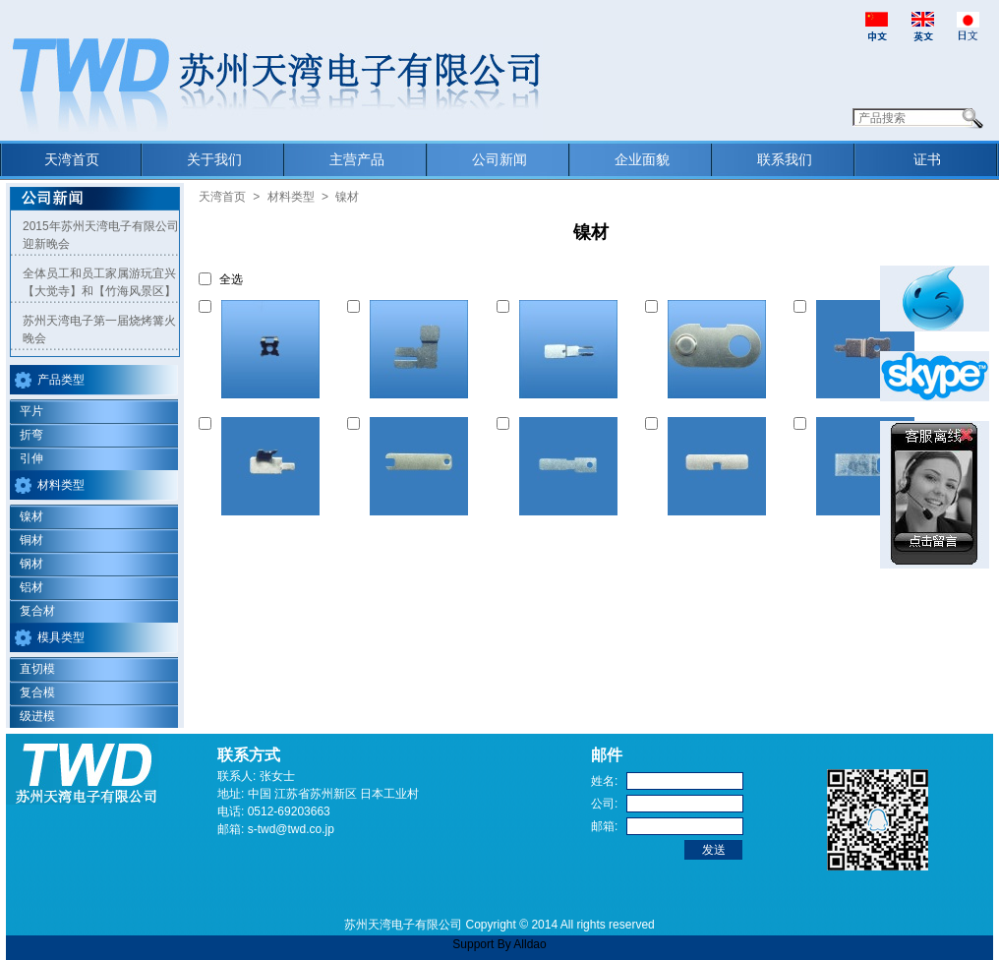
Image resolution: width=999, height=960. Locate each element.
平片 (31, 411)
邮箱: (604, 826)
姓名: (604, 781)
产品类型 (61, 380)
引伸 (31, 458)
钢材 (31, 563)
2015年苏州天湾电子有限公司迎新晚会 (101, 235)
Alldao (529, 944)
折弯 (31, 435)
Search (972, 118)
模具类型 (61, 637)
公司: (604, 803)
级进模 (37, 716)
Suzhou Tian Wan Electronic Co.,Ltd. (271, 88)
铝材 (31, 587)
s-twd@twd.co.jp (291, 829)
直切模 (37, 669)
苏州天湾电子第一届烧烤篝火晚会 (99, 329)
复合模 (37, 692)
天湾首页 (222, 197)
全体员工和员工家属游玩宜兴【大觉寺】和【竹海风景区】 (99, 282)
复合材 (37, 611)
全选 (231, 279)
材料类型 (61, 485)
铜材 (31, 540)
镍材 (31, 516)
